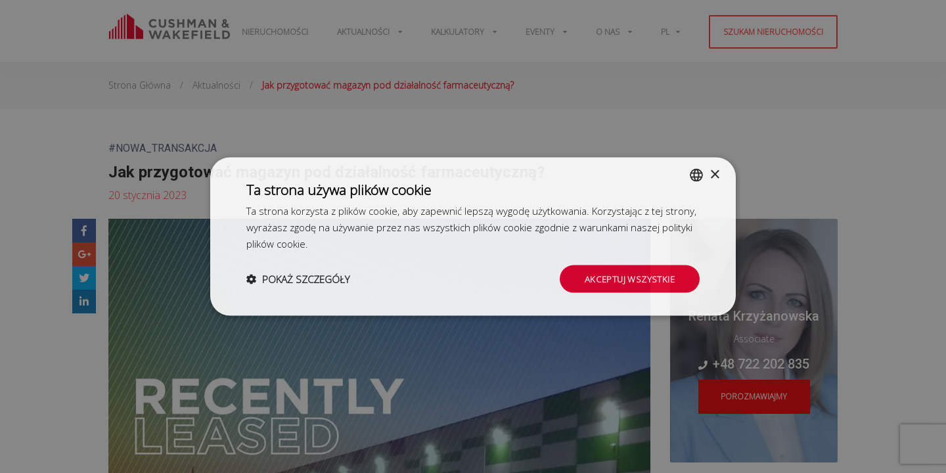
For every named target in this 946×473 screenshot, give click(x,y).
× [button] (714, 174)
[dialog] (473, 236)
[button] (297, 278)
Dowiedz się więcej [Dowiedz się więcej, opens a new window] (352, 242)
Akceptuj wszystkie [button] (628, 278)
